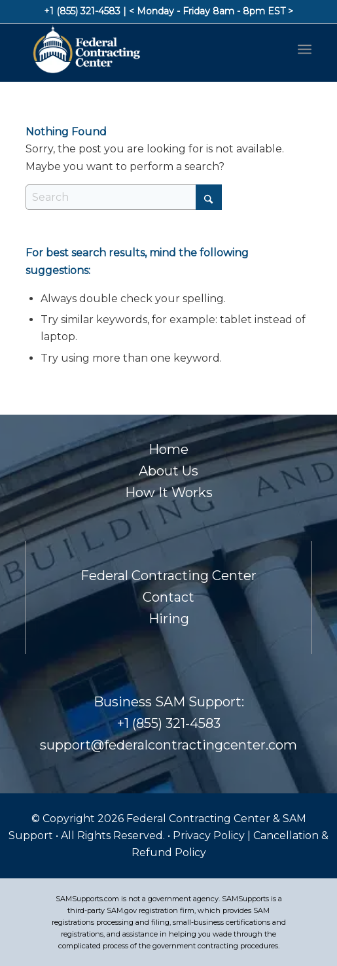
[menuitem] (304, 49)
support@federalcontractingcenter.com (168, 745)
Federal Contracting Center (168, 575)
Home (168, 449)
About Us (168, 471)
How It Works (169, 492)
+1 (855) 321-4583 (82, 11)
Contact (168, 597)
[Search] (124, 197)
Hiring (169, 619)
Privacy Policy (210, 835)
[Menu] (304, 49)
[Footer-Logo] (140, 49)
